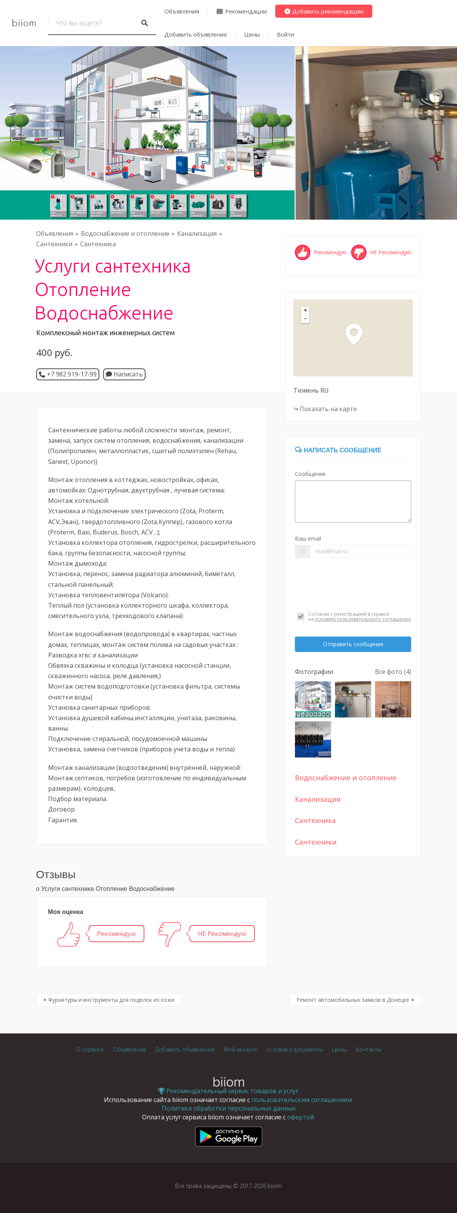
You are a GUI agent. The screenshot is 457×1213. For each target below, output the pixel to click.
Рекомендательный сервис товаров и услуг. (229, 1091)
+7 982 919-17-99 (72, 374)
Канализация (197, 233)
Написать (124, 374)
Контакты (368, 1049)
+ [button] (306, 311)
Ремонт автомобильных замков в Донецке (352, 999)
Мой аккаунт (240, 1049)
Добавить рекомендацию (324, 11)
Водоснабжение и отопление (125, 233)
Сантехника (98, 244)
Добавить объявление (195, 34)
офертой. (301, 1117)
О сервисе (90, 1049)
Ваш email (308, 538)
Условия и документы (294, 1049)
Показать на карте (328, 409)
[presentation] (353, 585)
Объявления (181, 11)
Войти (285, 34)
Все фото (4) (393, 671)
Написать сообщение (338, 450)
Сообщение (310, 473)
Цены (252, 34)
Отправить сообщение (353, 644)
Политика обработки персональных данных (229, 1108)
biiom (24, 23)
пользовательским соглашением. (302, 1099)
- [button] (306, 319)
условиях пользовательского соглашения (363, 619)
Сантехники (54, 244)
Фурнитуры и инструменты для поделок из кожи (111, 999)
